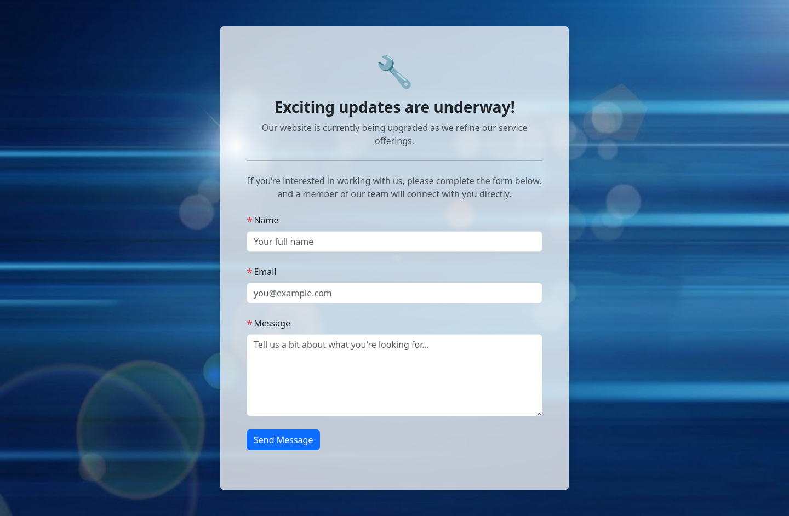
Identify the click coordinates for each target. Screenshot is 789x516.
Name (263, 220)
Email (262, 271)
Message (268, 323)
